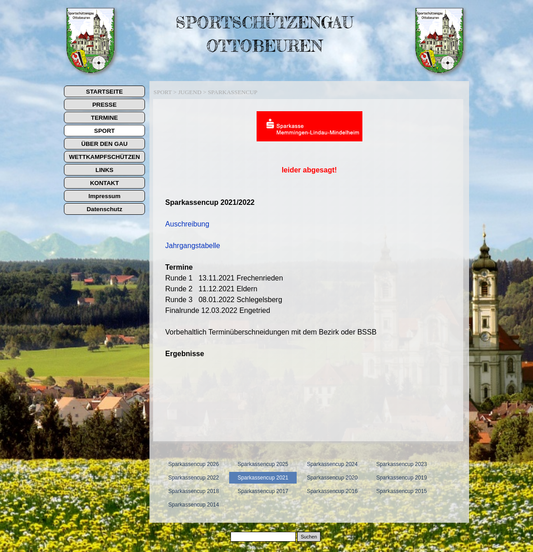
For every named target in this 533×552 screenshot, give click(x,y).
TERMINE (104, 117)
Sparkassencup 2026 (193, 464)
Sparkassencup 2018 (193, 491)
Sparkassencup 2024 (332, 464)
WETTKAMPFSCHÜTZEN (104, 157)
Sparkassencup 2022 (193, 478)
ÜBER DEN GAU (104, 143)
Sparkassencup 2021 (263, 478)
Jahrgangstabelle (192, 245)
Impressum (104, 196)
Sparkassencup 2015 (401, 491)
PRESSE (104, 104)
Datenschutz (104, 209)
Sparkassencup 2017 (263, 491)
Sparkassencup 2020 (332, 478)
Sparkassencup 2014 (193, 505)
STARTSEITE (104, 91)
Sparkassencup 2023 (401, 464)
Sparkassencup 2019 (401, 478)
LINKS (104, 170)
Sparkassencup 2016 (332, 491)
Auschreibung (187, 224)
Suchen (309, 536)
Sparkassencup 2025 (263, 464)
